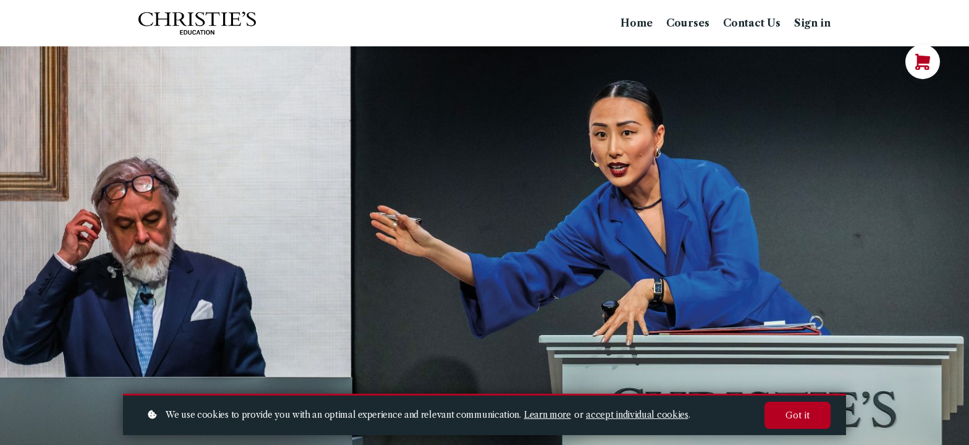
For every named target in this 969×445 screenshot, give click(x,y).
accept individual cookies (637, 414)
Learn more (547, 414)
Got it (797, 415)
